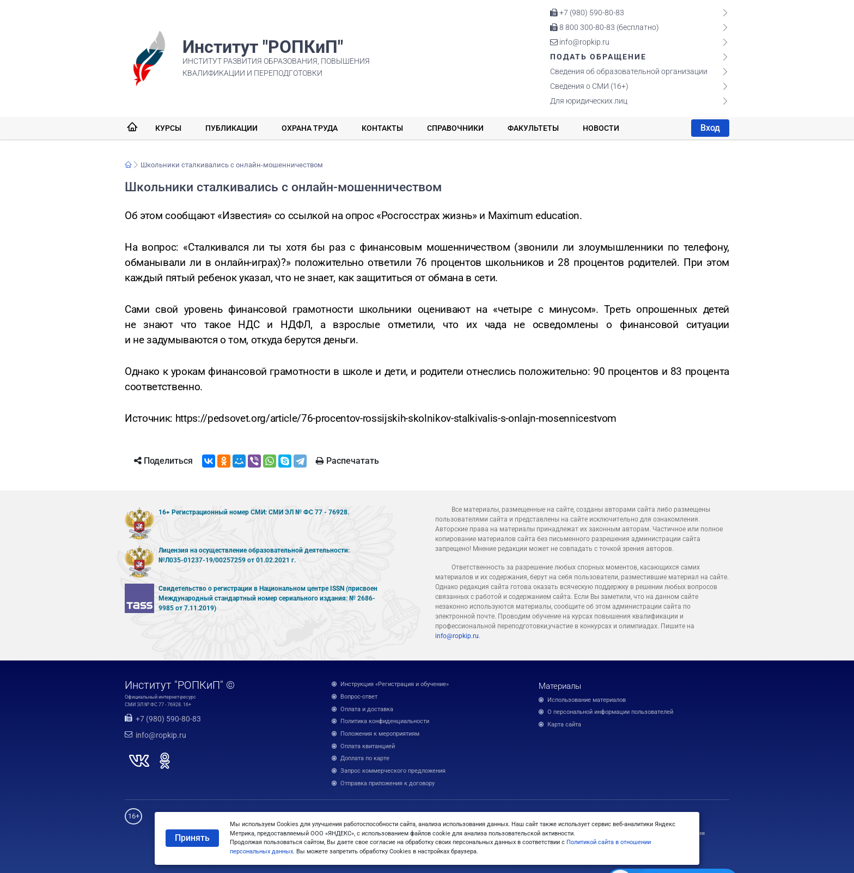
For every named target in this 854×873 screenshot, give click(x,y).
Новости (601, 128)
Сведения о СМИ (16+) (589, 86)
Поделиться (163, 461)
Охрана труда (310, 128)
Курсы (168, 128)
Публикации (231, 128)
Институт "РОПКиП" (262, 47)
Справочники (455, 128)
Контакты (382, 128)
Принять (192, 838)
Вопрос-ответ (358, 696)
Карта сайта (564, 724)
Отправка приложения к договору (387, 783)
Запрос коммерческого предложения (393, 770)
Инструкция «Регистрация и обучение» (394, 684)
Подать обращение (598, 56)
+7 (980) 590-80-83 (587, 12)
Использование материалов (586, 700)
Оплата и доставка (366, 709)
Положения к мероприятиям (379, 733)
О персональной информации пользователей (610, 712)
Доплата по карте (364, 758)
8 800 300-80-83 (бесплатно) (604, 27)
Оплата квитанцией (367, 746)
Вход (710, 128)
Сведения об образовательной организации (628, 71)
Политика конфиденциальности (384, 721)
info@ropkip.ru (579, 42)
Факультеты (533, 128)
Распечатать (347, 461)
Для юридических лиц (588, 100)
